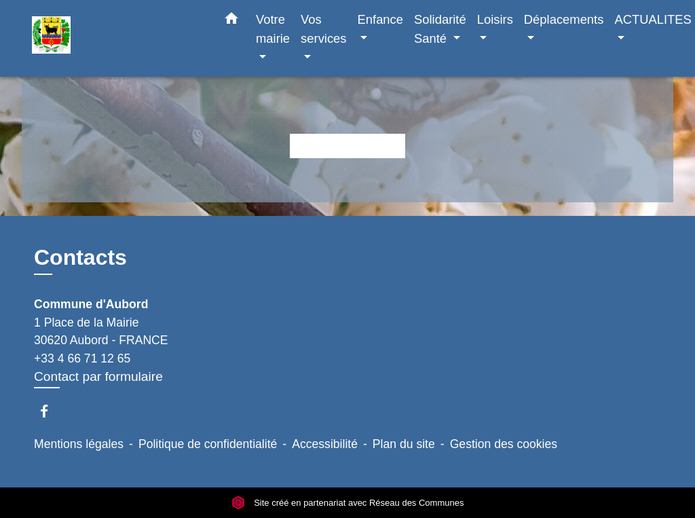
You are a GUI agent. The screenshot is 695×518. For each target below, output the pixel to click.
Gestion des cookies (503, 444)
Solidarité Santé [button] (440, 28)
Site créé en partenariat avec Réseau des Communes (347, 503)
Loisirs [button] (495, 19)
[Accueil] (117, 38)
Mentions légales (79, 444)
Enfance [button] (380, 19)
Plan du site (404, 444)
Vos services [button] (323, 28)
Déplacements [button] (564, 19)
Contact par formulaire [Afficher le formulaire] (98, 376)
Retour (347, 145)
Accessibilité (325, 444)
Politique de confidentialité (207, 444)
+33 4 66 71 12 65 (82, 358)
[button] (231, 21)
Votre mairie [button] (273, 28)
